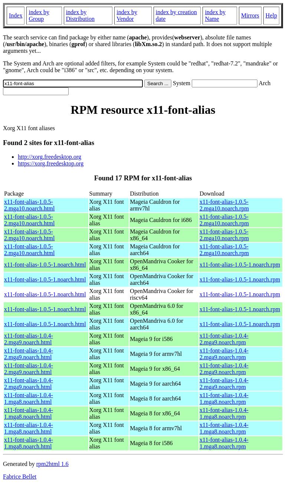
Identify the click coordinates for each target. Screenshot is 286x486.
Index (15, 15)
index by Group (39, 15)
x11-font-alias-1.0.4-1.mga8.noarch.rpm (224, 398)
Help (271, 15)
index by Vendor (126, 15)
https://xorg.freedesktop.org (50, 163)
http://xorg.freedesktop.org (49, 157)
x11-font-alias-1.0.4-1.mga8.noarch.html (28, 398)
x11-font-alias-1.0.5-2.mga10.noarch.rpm (224, 205)
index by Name (215, 15)
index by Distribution (80, 15)
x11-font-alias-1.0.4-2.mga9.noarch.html (28, 338)
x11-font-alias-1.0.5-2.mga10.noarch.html (29, 205)
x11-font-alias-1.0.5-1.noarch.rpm (240, 264)
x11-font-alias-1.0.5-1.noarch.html (45, 264)
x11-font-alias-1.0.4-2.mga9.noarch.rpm (224, 338)
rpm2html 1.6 (52, 464)
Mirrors (250, 15)
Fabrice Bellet (19, 476)
